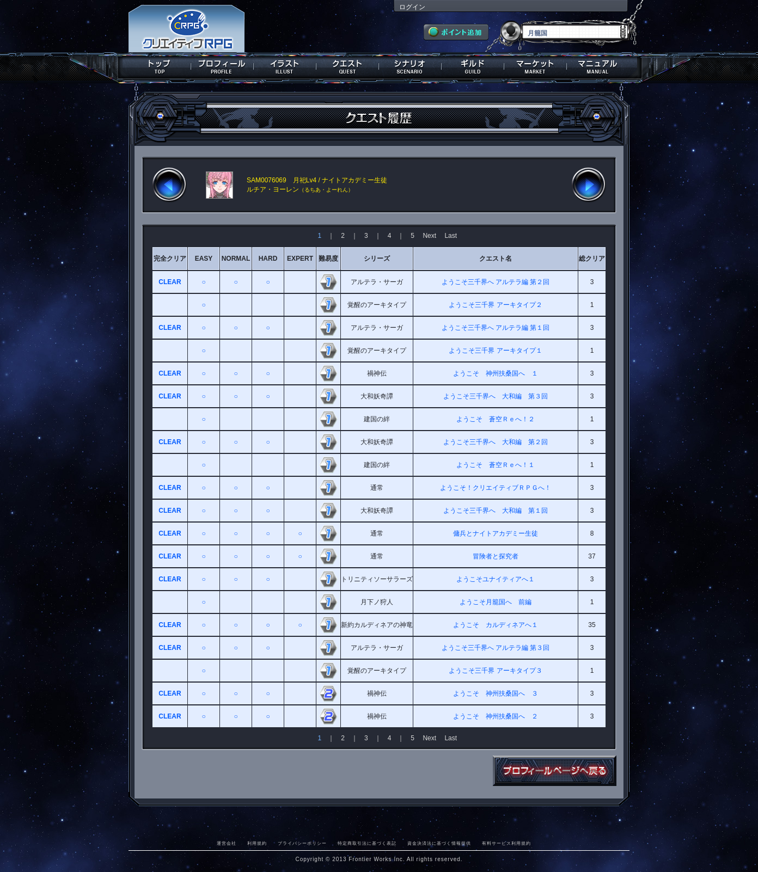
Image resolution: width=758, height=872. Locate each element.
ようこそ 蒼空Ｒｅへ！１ (495, 465)
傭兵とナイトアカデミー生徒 (495, 533)
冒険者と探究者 (495, 556)
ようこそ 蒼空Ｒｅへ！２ (495, 419)
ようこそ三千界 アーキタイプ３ (495, 670)
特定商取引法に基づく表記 (367, 843)
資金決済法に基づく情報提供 (439, 843)
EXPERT (300, 258)
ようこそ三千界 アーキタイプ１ (495, 350)
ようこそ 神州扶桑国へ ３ (495, 693)
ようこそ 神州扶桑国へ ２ (495, 716)
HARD (268, 258)
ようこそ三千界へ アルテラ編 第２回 (496, 282)
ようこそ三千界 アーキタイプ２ (495, 305)
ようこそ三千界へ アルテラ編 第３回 (496, 648)
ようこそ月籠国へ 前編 (495, 602)
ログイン (412, 7)
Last (450, 236)
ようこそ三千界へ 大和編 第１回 (495, 510)
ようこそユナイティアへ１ (495, 579)
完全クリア (170, 258)
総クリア (592, 258)
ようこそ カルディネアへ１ (495, 625)
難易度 (328, 258)
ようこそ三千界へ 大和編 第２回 (495, 442)
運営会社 (226, 843)
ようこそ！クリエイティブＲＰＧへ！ (495, 488)
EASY (204, 258)
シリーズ (377, 258)
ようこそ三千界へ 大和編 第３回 (495, 396)
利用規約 (257, 843)
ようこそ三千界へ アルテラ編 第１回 (496, 327)
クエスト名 (495, 258)
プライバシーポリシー (302, 843)
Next (429, 236)
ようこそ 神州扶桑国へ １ (495, 373)
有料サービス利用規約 (506, 843)
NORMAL (236, 258)
